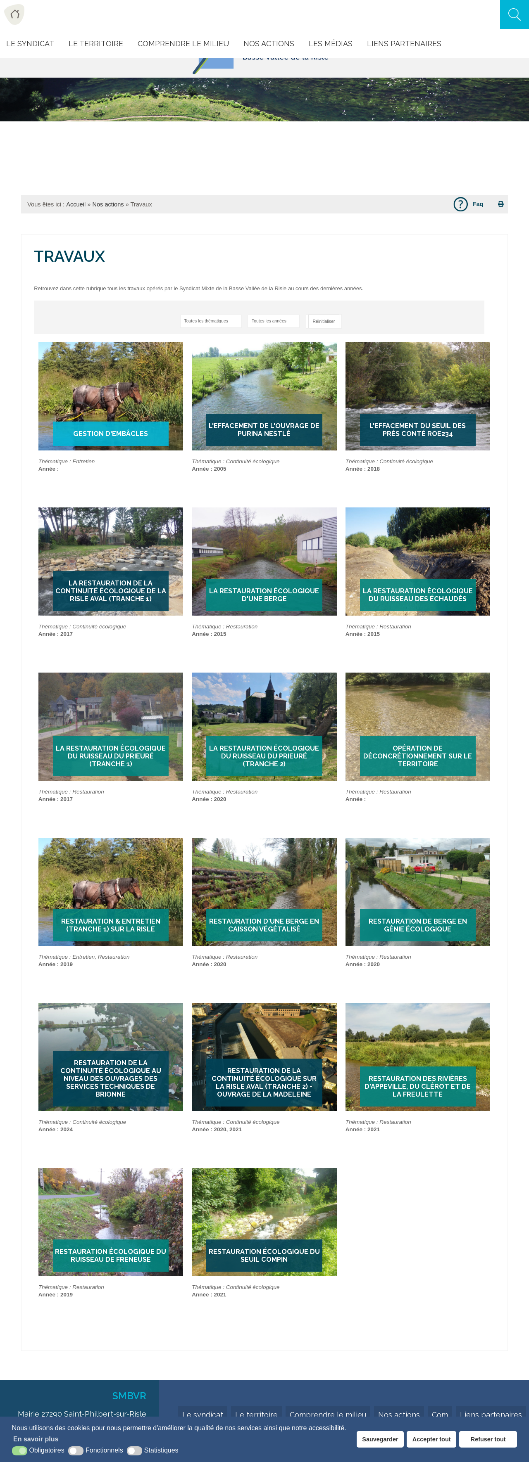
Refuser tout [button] (488, 1439)
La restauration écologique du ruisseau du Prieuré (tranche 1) (111, 756)
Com (440, 1414)
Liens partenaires (491, 1414)
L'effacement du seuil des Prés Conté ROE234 (417, 430)
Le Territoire (96, 43)
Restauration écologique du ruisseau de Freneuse (110, 1255)
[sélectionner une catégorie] (211, 321)
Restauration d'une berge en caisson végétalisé (264, 925)
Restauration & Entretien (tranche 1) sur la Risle (110, 925)
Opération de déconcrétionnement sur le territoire (417, 756)
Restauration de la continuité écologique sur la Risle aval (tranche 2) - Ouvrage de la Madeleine (264, 1082)
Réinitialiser (324, 321)
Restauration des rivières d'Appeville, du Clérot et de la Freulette (418, 1086)
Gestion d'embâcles (110, 434)
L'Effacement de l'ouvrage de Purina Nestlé (264, 430)
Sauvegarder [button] (380, 1439)
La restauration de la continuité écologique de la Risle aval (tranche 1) (110, 591)
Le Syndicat (30, 43)
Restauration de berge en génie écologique (418, 925)
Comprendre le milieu (183, 43)
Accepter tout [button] (431, 1439)
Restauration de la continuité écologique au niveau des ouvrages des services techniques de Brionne (110, 1078)
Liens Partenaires (404, 43)
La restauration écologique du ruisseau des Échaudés (418, 595)
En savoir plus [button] (35, 1439)
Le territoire (256, 1414)
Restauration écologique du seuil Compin (264, 1255)
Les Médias (331, 43)
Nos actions (268, 43)
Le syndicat (202, 1414)
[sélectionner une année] (273, 321)
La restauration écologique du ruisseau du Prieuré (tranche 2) (264, 756)
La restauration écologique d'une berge (264, 595)
